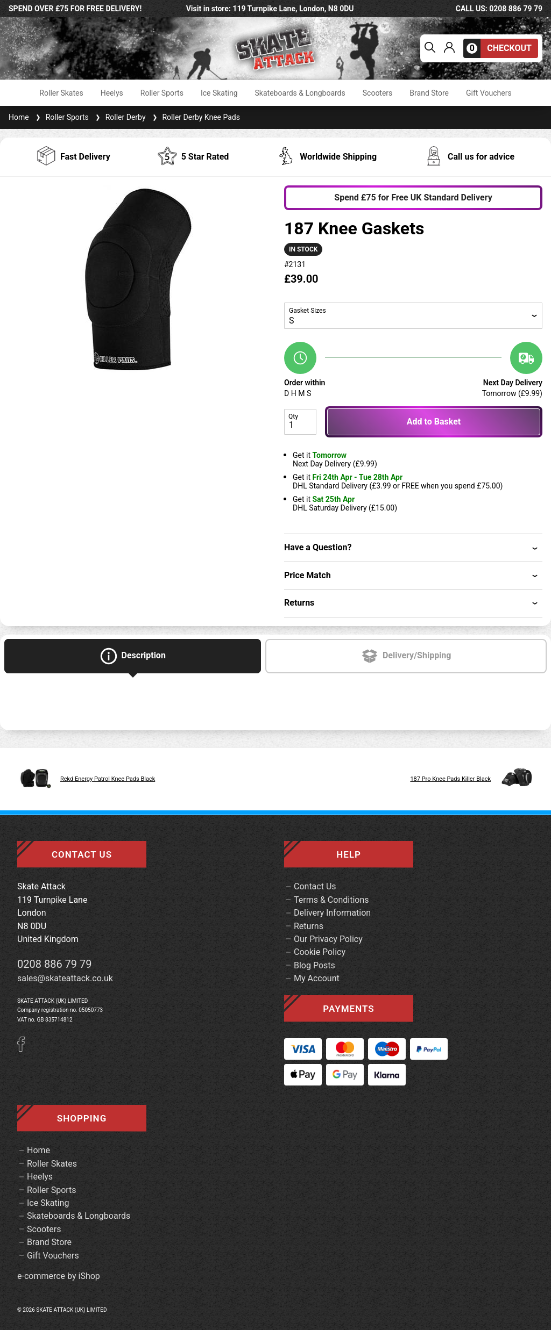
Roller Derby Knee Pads (195, 117)
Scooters (378, 93)
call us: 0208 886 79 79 (499, 8)
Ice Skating (219, 93)
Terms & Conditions (331, 900)
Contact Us (315, 886)
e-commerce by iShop (58, 1276)
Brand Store (429, 93)
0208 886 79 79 (54, 964)
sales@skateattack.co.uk (65, 978)
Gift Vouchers (489, 93)
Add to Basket (434, 421)
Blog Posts (314, 965)
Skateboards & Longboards (300, 93)
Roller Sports (161, 93)
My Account (317, 978)
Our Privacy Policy (328, 939)
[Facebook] (24, 1049)
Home (19, 117)
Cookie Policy (319, 952)
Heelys (112, 93)
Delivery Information (332, 913)
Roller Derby (119, 117)
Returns (308, 926)
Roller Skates (61, 93)
